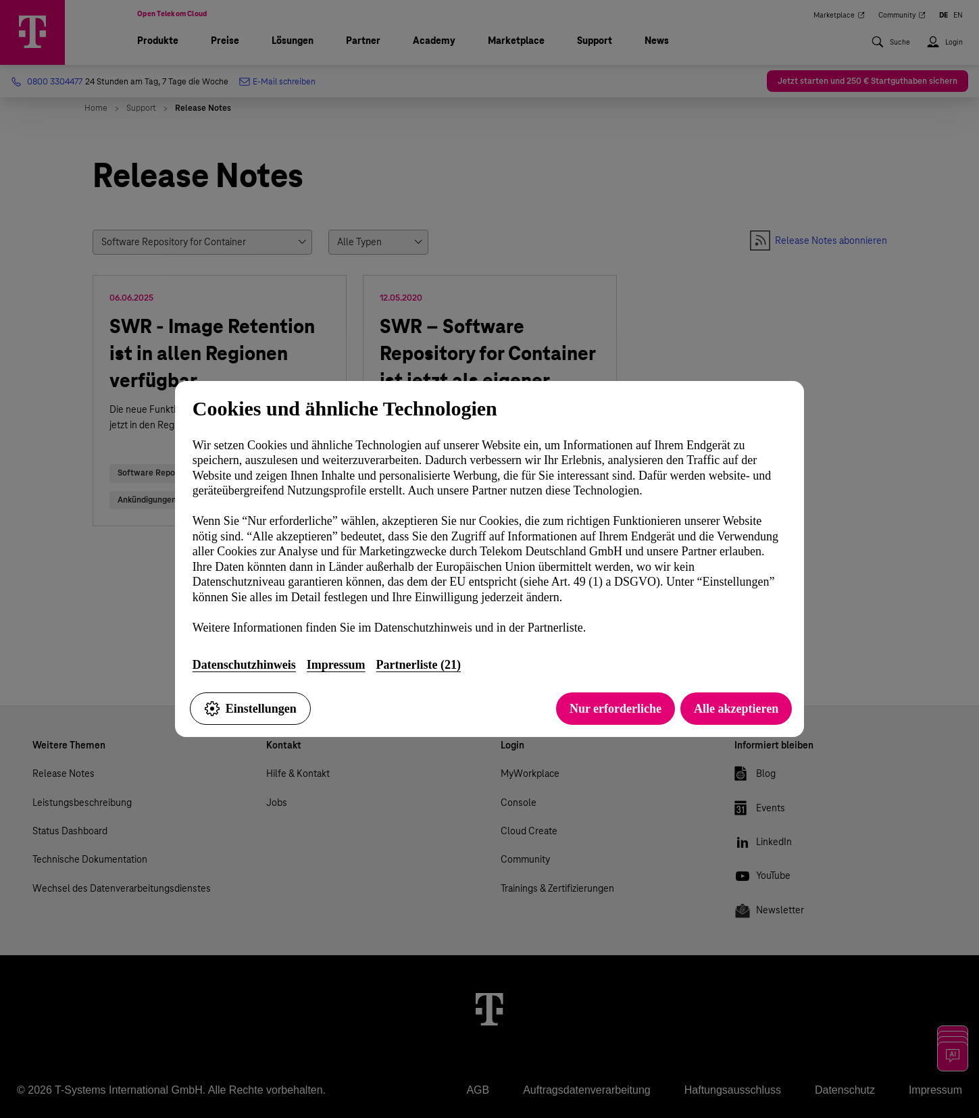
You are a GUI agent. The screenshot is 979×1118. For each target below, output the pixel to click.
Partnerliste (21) (418, 664)
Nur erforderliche (615, 708)
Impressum (336, 664)
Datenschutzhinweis (244, 664)
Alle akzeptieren (736, 708)
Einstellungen (250, 709)
